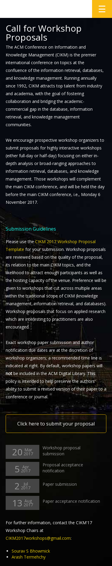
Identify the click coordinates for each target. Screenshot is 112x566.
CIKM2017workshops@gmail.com (38, 538)
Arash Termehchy (29, 557)
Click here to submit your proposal (56, 423)
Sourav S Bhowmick (31, 551)
